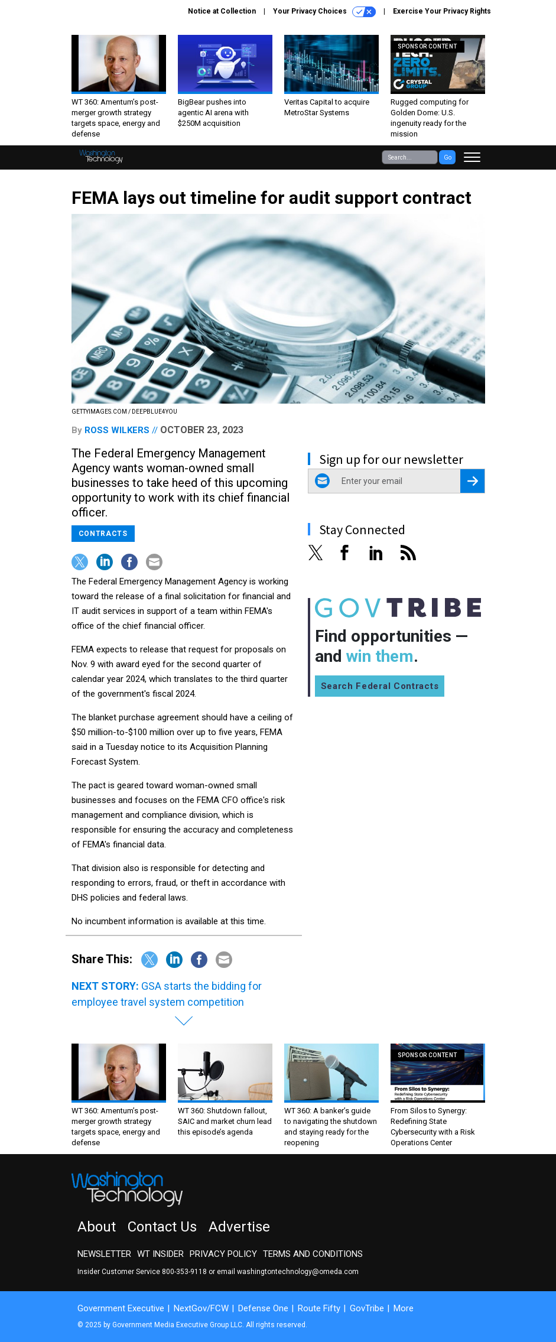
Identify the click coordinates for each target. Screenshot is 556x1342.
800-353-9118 (184, 1272)
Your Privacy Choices (324, 12)
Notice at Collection (222, 11)
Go (447, 157)
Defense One (263, 1308)
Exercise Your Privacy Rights (442, 11)
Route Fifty (319, 1308)
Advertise (239, 1226)
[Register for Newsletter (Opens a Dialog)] (472, 481)
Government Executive (120, 1308)
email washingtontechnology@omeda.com (288, 1272)
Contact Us (162, 1226)
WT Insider (160, 1254)
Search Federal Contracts (380, 686)
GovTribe (367, 1308)
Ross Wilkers (116, 430)
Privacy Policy (223, 1254)
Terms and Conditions (313, 1254)
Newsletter (104, 1254)
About (96, 1226)
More (404, 1308)
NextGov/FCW (201, 1308)
